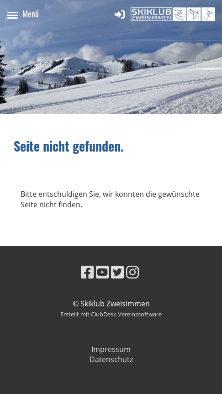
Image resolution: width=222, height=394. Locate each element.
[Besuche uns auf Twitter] (117, 272)
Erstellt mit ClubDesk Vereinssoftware (111, 314)
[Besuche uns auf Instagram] (132, 272)
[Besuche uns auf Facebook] (87, 272)
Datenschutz (111, 359)
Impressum (111, 349)
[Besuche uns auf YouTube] (102, 272)
